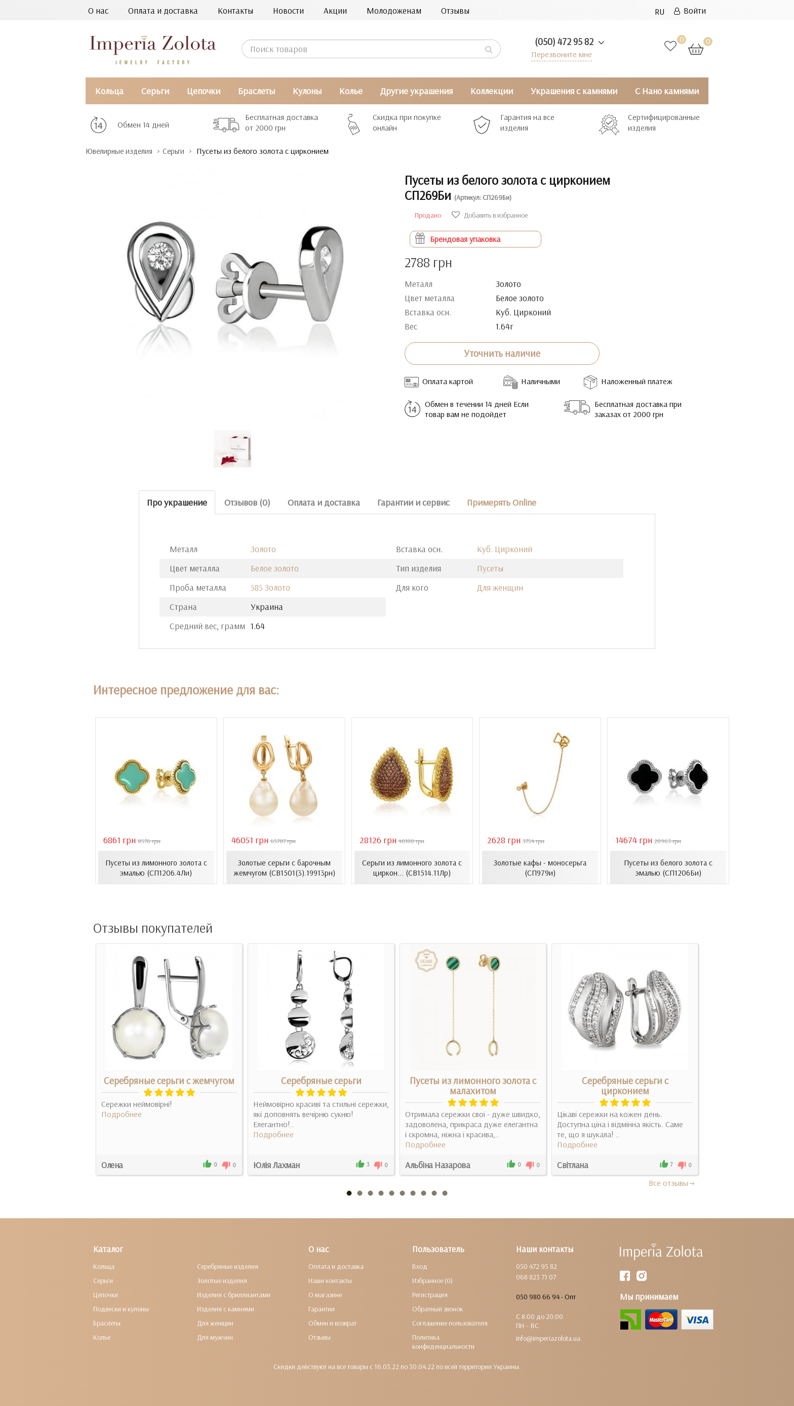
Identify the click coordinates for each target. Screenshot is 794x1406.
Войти (690, 10)
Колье (351, 91)
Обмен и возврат (332, 1322)
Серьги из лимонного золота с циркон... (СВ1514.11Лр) (412, 867)
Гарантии (321, 1308)
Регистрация (430, 1294)
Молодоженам (394, 10)
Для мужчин (215, 1336)
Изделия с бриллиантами (233, 1294)
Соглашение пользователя (450, 1322)
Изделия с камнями (225, 1308)
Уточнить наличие (502, 353)
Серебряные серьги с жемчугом (169, 1080)
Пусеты (490, 568)
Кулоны (307, 91)
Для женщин (500, 587)
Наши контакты (330, 1280)
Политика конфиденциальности (443, 1341)
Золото (263, 549)
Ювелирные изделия (124, 151)
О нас (98, 10)
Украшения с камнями (574, 91)
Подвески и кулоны (121, 1308)
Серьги (155, 91)
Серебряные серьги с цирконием (625, 1085)
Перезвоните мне (560, 54)
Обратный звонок (437, 1308)
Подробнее (121, 1113)
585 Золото (270, 587)
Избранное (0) (432, 1280)
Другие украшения (416, 91)
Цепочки (203, 91)
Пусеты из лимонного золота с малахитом (473, 1085)
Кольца (109, 91)
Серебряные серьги (321, 1080)
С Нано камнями (667, 91)
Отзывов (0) (247, 502)
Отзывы (455, 10)
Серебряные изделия (227, 1265)
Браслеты (256, 91)
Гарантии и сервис (413, 502)
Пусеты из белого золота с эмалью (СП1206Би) (668, 867)
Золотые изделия (222, 1280)
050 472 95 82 (536, 1265)
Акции (335, 10)
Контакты (235, 10)
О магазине (325, 1294)
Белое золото (275, 568)
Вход (419, 1265)
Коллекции (491, 91)
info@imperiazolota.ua (548, 1337)
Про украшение (177, 502)
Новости (288, 10)
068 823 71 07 (536, 1276)
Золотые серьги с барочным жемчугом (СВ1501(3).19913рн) (284, 867)
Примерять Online (501, 502)
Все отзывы (672, 1182)
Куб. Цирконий (504, 549)
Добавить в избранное (490, 214)
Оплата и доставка (163, 10)
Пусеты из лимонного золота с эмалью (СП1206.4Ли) (156, 867)
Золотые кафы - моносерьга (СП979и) (540, 867)
